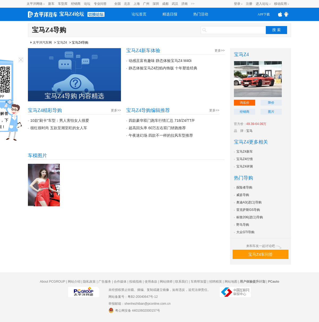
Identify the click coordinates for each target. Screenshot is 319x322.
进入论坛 (262, 4)
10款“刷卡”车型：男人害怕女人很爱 (59, 120)
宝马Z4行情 (244, 159)
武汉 (175, 4)
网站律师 (166, 281)
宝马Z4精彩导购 (45, 110)
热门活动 (200, 14)
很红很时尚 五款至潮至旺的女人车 (58, 128)
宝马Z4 (62, 42)
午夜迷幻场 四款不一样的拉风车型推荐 (161, 135)
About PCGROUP (52, 281)
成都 (165, 4)
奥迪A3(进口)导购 (249, 202)
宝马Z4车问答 (260, 254)
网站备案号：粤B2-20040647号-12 (133, 297)
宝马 (249, 131)
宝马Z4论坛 (71, 14)
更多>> (220, 50)
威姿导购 (242, 195)
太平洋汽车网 (42, 42)
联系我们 (181, 281)
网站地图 (231, 281)
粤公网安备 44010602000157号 (134, 310)
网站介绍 (74, 281)
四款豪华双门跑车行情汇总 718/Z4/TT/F (162, 120)
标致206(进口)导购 (249, 217)
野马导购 (242, 225)
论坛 (87, 4)
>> (193, 4)
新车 (51, 4)
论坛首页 (139, 14)
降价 (271, 102)
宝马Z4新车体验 (143, 50)
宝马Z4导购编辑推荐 (148, 110)
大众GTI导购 (245, 232)
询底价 (244, 102)
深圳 (156, 4)
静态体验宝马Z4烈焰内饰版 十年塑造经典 (163, 68)
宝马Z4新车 (244, 151)
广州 (146, 4)
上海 (136, 4)
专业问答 (100, 4)
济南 (184, 4)
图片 (271, 112)
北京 (127, 4)
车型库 (63, 4)
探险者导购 (244, 187)
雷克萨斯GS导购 (248, 210)
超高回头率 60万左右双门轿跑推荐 (157, 128)
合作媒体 (120, 281)
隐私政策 (89, 281)
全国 (117, 4)
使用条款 (151, 281)
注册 (249, 4)
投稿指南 (135, 281)
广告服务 (104, 281)
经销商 (76, 4)
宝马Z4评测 (244, 166)
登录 (237, 4)
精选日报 (169, 14)
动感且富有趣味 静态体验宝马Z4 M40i (160, 60)
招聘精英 (215, 281)
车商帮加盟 (199, 281)
